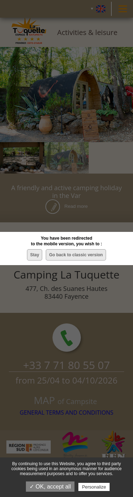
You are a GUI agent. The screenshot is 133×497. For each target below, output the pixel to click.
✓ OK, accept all (50, 487)
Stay (34, 254)
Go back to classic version (75, 254)
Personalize (94, 487)
